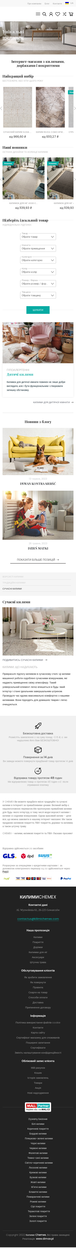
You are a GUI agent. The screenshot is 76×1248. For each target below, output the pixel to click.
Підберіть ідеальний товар (25, 220)
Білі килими (38, 1124)
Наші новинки (15, 147)
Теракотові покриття (39, 1212)
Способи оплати (38, 998)
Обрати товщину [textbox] (31, 295)
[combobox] (38, 236)
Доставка (38, 1003)
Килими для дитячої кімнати (49, 403)
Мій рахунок (50, 14)
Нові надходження (38, 1093)
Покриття (38, 943)
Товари (38, 1083)
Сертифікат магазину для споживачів (38, 1038)
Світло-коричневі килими (39, 1163)
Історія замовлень (37, 1078)
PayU (6, 872)
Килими (38, 938)
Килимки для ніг (38, 953)
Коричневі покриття (38, 1129)
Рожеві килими (38, 1202)
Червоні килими (38, 1149)
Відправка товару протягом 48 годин (38, 779)
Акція (38, 1088)
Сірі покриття (38, 1207)
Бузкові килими (38, 1178)
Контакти (57, 3)
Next (75, 108)
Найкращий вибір (18, 76)
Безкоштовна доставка (38, 734)
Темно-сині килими (38, 1158)
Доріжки (38, 948)
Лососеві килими (38, 1168)
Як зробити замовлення (38, 978)
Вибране (57, 14)
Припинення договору (38, 1008)
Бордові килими (38, 1134)
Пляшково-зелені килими (39, 1139)
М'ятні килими (39, 1187)
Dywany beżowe (38, 1119)
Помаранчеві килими (38, 1197)
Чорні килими (38, 1144)
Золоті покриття (38, 1221)
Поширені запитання (38, 1043)
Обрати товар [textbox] (30, 236)
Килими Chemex (13, 14)
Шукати (44, 14)
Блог (47, 3)
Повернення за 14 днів (38, 758)
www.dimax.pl (45, 1239)
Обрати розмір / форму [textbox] (35, 283)
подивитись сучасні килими (23, 660)
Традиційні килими (14, 583)
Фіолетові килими (38, 1153)
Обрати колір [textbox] (29, 271)
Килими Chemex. (36, 1235)
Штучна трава (38, 963)
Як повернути (38, 983)
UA (71, 3)
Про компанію (34, 3)
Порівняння (64, 14)
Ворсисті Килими (13, 577)
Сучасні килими (12, 589)
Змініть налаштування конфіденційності (38, 1053)
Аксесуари (38, 958)
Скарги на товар (38, 993)
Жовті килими (38, 1183)
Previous (1, 108)
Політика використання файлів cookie (38, 1023)
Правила (38, 988)
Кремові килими (38, 1173)
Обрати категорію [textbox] (32, 260)
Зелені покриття (38, 1217)
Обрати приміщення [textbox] (33, 248)
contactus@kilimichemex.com (38, 919)
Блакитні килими (38, 1192)
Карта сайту (38, 1033)
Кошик (70, 14)
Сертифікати (38, 1048)
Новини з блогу (38, 422)
